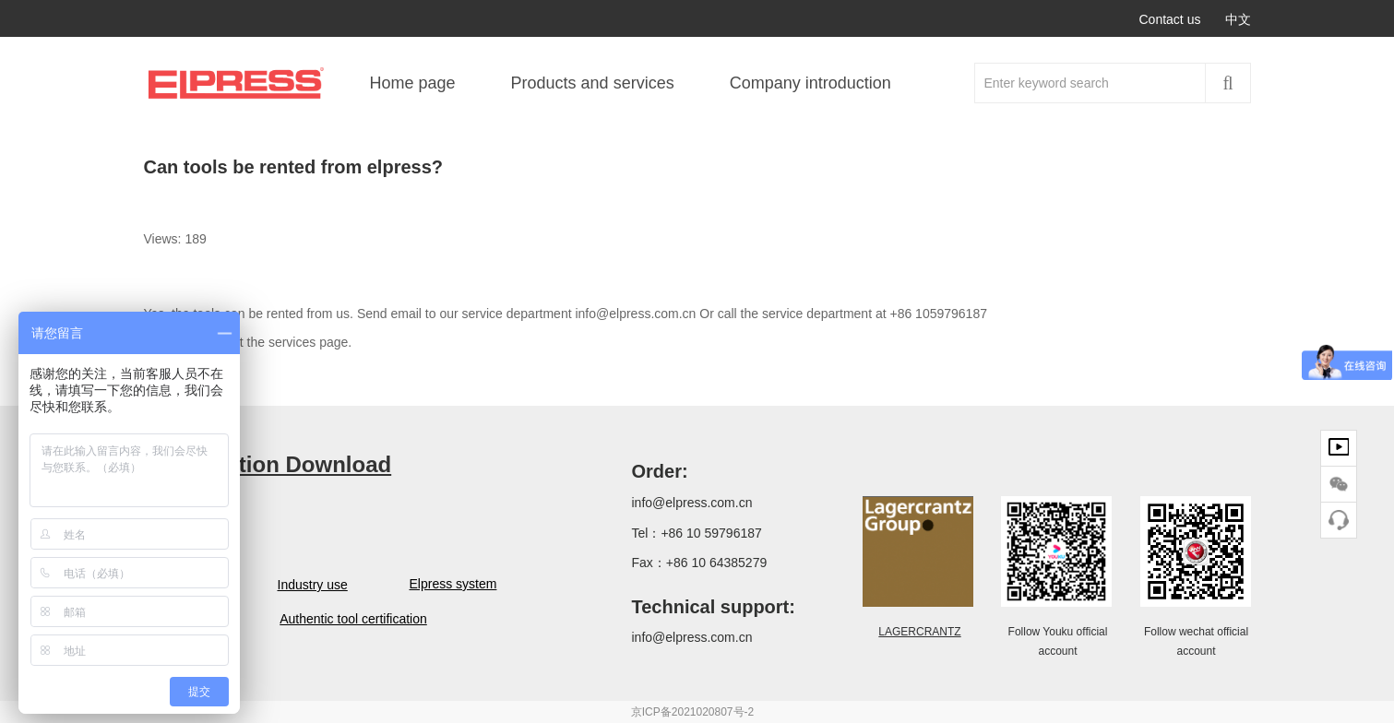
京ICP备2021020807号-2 (692, 711)
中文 (1238, 19)
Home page (413, 83)
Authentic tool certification (353, 618)
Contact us (1170, 19)
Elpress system (451, 583)
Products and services (592, 83)
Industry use (310, 584)
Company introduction (810, 83)
